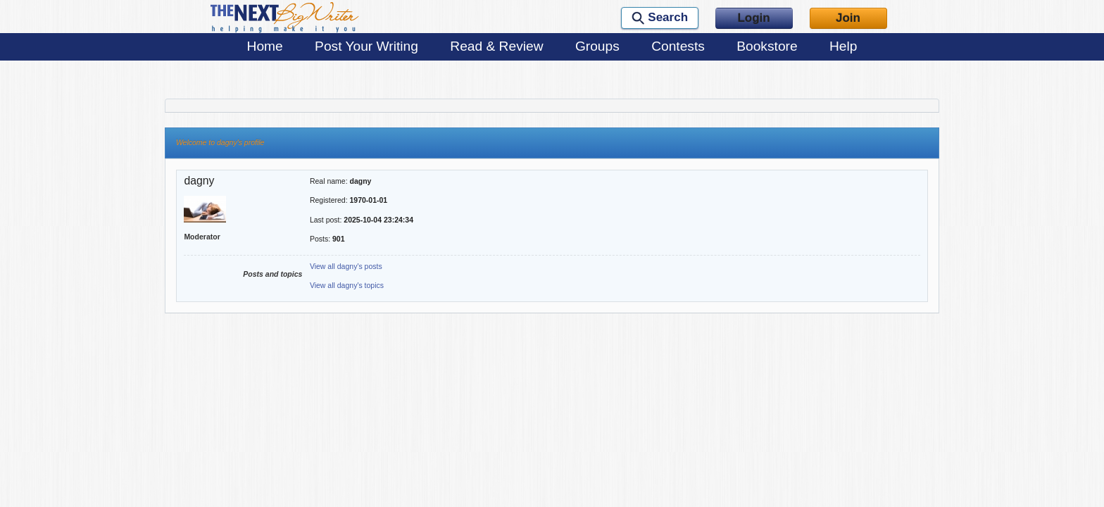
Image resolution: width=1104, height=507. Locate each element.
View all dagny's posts (346, 266)
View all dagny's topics (347, 285)
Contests (678, 46)
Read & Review (496, 46)
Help (843, 46)
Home (265, 46)
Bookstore (766, 46)
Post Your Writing (366, 46)
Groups (597, 46)
